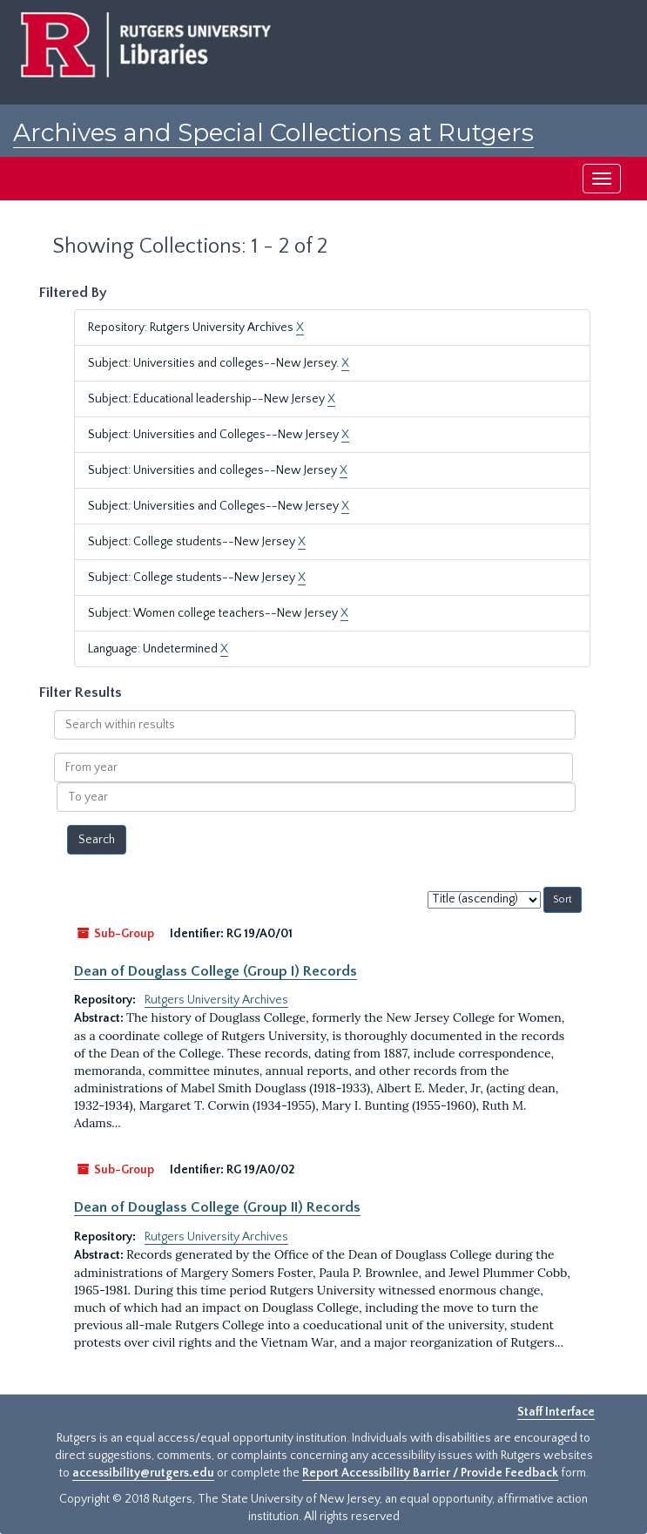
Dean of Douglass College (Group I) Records (215, 971)
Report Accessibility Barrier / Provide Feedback (430, 1473)
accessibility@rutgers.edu (143, 1473)
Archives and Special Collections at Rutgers (273, 132)
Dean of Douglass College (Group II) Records (217, 1207)
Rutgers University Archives (216, 1000)
